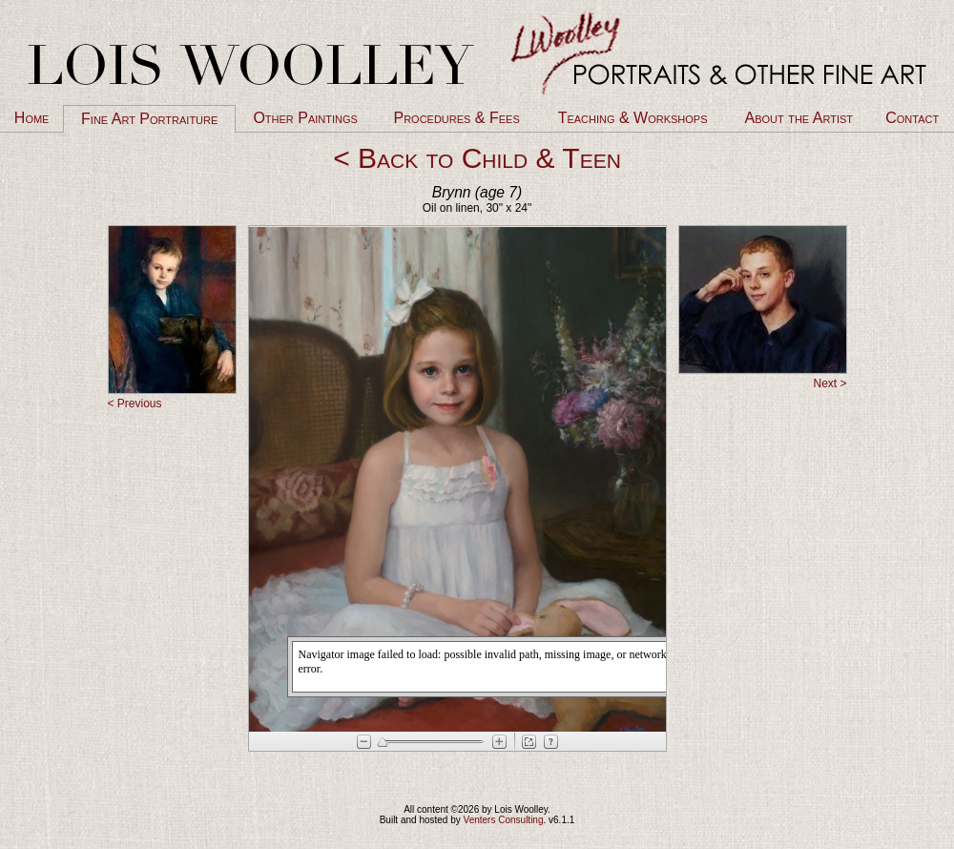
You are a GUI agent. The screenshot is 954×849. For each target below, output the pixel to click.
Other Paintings (305, 118)
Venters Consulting (504, 820)
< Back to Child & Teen (477, 158)
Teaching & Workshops (633, 118)
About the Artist (799, 118)
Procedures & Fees (456, 118)
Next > (829, 383)
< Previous (135, 403)
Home (32, 118)
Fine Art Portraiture (149, 119)
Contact (912, 118)
